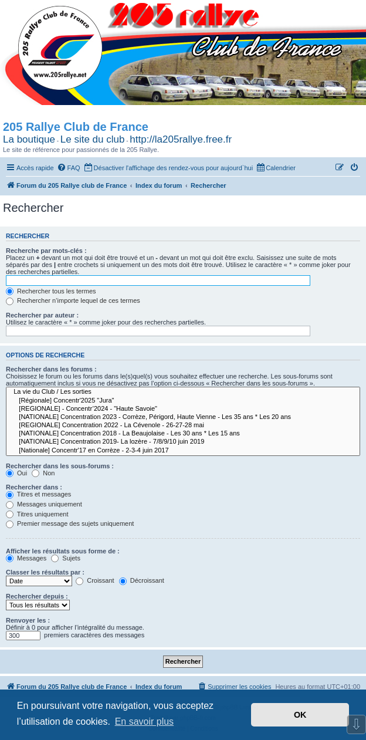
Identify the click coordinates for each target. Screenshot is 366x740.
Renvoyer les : (28, 620)
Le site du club (92, 139)
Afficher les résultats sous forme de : (63, 551)
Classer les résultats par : (45, 572)
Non (43, 473)
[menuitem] (68, 168)
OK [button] (300, 714)
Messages (26, 558)
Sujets (65, 558)
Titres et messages (38, 494)
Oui (16, 473)
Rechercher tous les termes (51, 291)
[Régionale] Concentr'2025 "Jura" (183, 401)
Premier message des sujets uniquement (70, 523)
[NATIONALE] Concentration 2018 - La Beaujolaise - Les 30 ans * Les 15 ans (183, 434)
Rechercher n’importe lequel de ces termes (73, 300)
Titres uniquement (37, 514)
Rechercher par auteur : (42, 315)
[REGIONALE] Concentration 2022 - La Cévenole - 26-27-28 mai (183, 425)
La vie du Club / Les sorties (183, 392)
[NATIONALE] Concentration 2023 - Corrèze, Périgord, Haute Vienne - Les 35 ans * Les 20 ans (183, 417)
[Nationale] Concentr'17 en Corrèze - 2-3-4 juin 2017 (183, 451)
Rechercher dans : (34, 487)
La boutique (29, 139)
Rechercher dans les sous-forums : (60, 465)
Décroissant (141, 580)
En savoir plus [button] (144, 722)
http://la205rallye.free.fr (181, 139)
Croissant (95, 580)
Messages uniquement (44, 504)
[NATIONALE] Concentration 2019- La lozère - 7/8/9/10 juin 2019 (183, 442)
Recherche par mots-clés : (46, 250)
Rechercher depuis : (37, 596)
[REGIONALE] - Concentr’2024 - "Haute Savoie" (183, 409)
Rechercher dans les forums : (51, 369)
